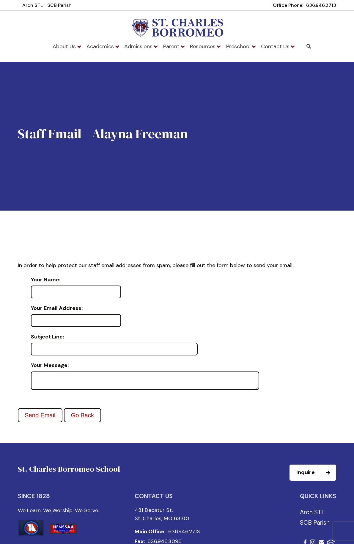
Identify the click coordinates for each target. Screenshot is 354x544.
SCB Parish (59, 5)
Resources (205, 46)
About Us (67, 46)
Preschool (241, 46)
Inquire (316, 475)
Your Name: (45, 280)
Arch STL (32, 5)
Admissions (141, 46)
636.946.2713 (321, 5)
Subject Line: (47, 337)
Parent (174, 46)
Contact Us (278, 46)
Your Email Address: (57, 308)
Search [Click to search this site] (308, 46)
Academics (102, 46)
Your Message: (50, 365)
